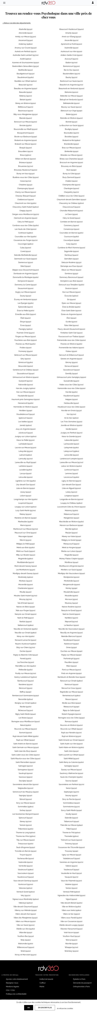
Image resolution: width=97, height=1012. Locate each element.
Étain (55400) (26, 318)
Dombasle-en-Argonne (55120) (26, 274)
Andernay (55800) (25, 44)
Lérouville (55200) (25, 477)
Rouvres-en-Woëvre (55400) (71, 725)
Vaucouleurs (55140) (26, 873)
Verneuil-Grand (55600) (26, 892)
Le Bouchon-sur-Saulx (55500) (71, 125)
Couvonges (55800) (25, 244)
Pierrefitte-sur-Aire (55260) (25, 666)
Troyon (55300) (26, 855)
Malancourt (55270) (71, 514)
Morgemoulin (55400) (71, 585)
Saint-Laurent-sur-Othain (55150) (71, 755)
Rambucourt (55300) (25, 681)
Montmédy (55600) (25, 577)
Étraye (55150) (25, 322)
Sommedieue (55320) (71, 803)
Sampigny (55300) (71, 766)
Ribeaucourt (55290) (71, 707)
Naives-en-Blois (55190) (25, 607)
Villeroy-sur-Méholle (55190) (26, 910)
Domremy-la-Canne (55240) (25, 285)
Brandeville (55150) (71, 144)
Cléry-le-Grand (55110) (71, 218)
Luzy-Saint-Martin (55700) (25, 510)
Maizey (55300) (25, 514)
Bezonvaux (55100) (25, 111)
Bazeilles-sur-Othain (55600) (25, 81)
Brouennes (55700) (25, 166)
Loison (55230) (25, 496)
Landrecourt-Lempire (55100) (71, 459)
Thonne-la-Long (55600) (25, 833)
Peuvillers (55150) (71, 662)
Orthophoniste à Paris (81, 987)
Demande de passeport (82, 983)
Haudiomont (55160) (71, 396)
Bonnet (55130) (71, 122)
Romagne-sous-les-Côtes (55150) (71, 718)
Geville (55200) (71, 429)
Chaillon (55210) (71, 181)
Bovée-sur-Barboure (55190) (25, 137)
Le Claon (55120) (71, 214)
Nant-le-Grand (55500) (71, 614)
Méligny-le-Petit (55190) (25, 544)
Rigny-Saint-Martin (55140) (25, 714)
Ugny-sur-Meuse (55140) (71, 855)
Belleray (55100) (25, 96)
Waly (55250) (26, 940)
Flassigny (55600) (25, 329)
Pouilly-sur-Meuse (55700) (25, 673)
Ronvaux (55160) (71, 721)
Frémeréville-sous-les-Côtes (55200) (71, 340)
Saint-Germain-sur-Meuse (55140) (25, 747)
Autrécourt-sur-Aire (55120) (71, 51)
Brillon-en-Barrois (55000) (25, 159)
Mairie (42, 987)
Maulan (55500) (71, 533)
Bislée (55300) (71, 114)
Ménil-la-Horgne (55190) (71, 548)
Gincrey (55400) (71, 362)
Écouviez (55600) (71, 296)
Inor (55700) (71, 414)
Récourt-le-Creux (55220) (71, 688)
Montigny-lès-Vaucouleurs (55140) (71, 573)
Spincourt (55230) (25, 818)
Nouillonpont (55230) (71, 640)
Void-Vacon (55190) (71, 933)
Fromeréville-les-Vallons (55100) (71, 348)
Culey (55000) (25, 248)
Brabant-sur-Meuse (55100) (25, 144)
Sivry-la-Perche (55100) (71, 799)
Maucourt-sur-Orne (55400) (25, 533)
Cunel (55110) (25, 251)
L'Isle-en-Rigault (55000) (71, 488)
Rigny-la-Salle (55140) (71, 710)
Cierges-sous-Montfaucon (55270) (25, 214)
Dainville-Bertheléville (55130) (25, 255)
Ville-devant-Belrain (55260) (71, 903)
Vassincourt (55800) (25, 870)
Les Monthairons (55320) (25, 570)
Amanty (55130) (71, 33)
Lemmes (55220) (71, 473)
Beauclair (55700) (25, 85)
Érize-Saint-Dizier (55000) (71, 311)
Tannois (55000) (25, 825)
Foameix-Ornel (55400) (25, 333)
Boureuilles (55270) (71, 133)
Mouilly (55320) (25, 592)
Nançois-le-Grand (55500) (71, 610)
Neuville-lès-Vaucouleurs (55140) (71, 629)
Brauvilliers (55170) (25, 151)
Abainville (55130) (25, 29)
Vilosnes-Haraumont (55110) (71, 929)
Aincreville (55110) (25, 33)
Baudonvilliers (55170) (71, 74)
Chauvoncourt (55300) (71, 207)
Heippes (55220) (71, 399)
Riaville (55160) (25, 707)
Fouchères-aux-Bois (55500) (25, 340)
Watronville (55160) (25, 944)
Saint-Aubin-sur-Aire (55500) (71, 744)
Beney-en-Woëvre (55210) (25, 103)
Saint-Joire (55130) (71, 751)
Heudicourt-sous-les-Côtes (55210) (71, 407)
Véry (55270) (25, 895)
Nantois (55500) (25, 622)
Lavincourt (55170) (71, 470)
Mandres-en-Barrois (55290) (25, 518)
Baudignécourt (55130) (25, 74)
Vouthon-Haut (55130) (71, 936)
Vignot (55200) (71, 899)
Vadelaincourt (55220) (71, 858)
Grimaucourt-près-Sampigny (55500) (71, 377)
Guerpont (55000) (25, 381)
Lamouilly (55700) (26, 459)
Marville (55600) (71, 529)
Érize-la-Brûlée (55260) (71, 307)
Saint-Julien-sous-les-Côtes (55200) (26, 755)
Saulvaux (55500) (25, 777)
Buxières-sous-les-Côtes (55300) (26, 177)
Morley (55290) (71, 588)
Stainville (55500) (71, 818)
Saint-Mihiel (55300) (71, 759)
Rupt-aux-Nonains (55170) (71, 733)
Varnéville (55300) (25, 866)
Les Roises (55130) (26, 718)
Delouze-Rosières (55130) (71, 262)
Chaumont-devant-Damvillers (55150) (71, 200)
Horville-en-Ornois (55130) (71, 411)
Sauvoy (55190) (71, 781)
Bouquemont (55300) (25, 133)
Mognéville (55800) (25, 559)
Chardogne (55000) (71, 188)
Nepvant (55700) (71, 622)
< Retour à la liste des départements (17, 23)
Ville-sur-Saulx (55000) (25, 925)
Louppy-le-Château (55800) (71, 503)
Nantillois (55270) (71, 618)
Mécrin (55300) (25, 540)
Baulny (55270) (71, 77)
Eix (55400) (71, 299)
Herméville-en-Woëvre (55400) (25, 407)
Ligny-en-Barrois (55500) (71, 481)
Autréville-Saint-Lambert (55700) (25, 55)
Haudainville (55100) (25, 396)
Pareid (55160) (25, 659)
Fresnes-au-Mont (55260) (25, 344)
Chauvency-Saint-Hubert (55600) (26, 207)
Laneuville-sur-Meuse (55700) (71, 462)
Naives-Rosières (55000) (71, 607)
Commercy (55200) (71, 225)
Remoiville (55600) (25, 699)
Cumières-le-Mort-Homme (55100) (71, 248)
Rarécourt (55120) (71, 684)
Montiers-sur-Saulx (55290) (71, 570)
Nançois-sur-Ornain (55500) (25, 614)
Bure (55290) (71, 170)
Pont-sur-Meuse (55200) (71, 670)
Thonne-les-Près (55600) (25, 836)
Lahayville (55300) (26, 451)
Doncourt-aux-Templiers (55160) (71, 285)
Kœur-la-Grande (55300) (71, 436)
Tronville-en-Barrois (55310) (25, 851)
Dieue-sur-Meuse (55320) (71, 270)
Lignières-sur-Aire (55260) (26, 481)
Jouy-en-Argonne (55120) (26, 429)
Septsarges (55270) (71, 792)
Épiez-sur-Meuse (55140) (71, 303)
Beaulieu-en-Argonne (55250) (25, 88)
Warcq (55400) (71, 940)
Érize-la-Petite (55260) (25, 311)
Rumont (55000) (25, 733)
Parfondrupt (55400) (71, 659)
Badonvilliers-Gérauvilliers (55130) (25, 66)
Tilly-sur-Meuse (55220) (25, 840)
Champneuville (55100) (71, 185)
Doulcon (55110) (71, 288)
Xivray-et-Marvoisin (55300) (25, 955)
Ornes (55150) (71, 647)
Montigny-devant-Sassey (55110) (25, 573)
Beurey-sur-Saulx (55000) (71, 107)
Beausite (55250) (25, 92)
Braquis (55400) (25, 148)
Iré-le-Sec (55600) (71, 418)
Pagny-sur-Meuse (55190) (71, 655)
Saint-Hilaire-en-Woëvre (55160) (71, 747)
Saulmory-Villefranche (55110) (71, 773)
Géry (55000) (26, 359)
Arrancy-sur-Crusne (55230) (25, 48)
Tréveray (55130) (71, 844)
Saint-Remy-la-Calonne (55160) (71, 762)
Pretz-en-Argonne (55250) (71, 673)
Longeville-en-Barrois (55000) (71, 499)
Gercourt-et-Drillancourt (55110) (71, 355)
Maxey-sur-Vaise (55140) (71, 536)
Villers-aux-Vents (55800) (71, 910)
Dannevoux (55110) (25, 262)
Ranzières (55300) (25, 684)
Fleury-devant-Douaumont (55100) (71, 329)
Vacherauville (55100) (25, 858)
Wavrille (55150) (71, 944)
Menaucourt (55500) (71, 544)
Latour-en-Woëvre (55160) (71, 466)
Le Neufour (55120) (71, 625)
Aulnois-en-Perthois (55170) (25, 51)
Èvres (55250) (25, 325)
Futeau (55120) (71, 351)
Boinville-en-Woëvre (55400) (71, 118)
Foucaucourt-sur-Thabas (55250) (71, 337)
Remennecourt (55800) (71, 696)
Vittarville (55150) (25, 933)
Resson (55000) (71, 699)
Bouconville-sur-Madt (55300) (25, 129)
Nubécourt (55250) (71, 644)
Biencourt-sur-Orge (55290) (71, 111)
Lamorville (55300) (71, 455)
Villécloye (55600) (26, 903)
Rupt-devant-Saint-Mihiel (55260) (25, 736)
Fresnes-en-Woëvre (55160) (71, 344)
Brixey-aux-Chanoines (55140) (71, 159)
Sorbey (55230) (25, 810)
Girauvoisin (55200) (25, 366)
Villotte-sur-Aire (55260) (25, 929)
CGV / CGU (10, 990)
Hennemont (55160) (25, 403)
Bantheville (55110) (25, 70)
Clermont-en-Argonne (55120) (25, 218)
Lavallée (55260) (25, 470)
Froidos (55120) (25, 348)
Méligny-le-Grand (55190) (71, 540)
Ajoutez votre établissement (17, 979)
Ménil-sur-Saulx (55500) (25, 551)
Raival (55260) (25, 725)
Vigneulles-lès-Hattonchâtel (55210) (71, 895)
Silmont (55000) (25, 799)
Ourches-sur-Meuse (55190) (71, 651)
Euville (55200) (71, 322)
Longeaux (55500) (71, 496)
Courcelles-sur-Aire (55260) (25, 237)
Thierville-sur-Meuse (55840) (71, 825)
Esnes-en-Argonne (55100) (71, 314)
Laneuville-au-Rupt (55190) (25, 462)
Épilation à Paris (79, 979)
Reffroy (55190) (25, 692)
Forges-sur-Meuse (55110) (25, 337)
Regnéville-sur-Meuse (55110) (71, 692)
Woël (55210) (26, 951)
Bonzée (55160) (26, 125)
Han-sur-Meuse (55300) (25, 392)
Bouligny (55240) (71, 129)
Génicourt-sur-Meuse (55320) (25, 355)
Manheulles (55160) (25, 522)
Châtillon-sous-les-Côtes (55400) (71, 196)
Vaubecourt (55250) (71, 870)
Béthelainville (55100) (71, 103)
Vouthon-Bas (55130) (25, 936)
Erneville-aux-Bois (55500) (25, 314)
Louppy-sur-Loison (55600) (25, 507)
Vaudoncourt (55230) (25, 877)
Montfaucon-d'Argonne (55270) (71, 566)
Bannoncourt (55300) (71, 66)
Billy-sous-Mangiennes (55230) (26, 114)
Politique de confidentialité (16, 994)
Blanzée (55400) (25, 118)
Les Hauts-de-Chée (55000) (25, 229)
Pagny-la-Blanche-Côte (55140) (25, 655)
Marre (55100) (25, 525)
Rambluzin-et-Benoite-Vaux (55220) (71, 677)
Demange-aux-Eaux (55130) (71, 266)
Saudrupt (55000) (25, 773)
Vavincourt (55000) (25, 884)
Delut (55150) (26, 266)
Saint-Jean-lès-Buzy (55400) (25, 751)
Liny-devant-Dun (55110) (25, 485)
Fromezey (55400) (26, 351)
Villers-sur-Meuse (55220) (26, 921)
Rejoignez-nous (12, 983)
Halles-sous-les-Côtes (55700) (71, 385)
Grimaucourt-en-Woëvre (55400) (25, 377)
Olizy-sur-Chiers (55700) (25, 647)
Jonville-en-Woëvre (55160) (71, 425)
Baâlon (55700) (71, 63)
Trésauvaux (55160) (25, 844)
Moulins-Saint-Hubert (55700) (25, 596)
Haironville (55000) (25, 385)
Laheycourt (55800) (71, 451)
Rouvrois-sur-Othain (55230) (71, 729)
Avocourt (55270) (71, 59)
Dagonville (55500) (71, 251)
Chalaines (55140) (25, 185)
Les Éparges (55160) (25, 303)
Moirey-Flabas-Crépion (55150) (71, 559)
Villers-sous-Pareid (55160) (71, 918)
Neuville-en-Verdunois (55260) (25, 629)
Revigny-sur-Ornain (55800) (25, 703)
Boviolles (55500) (71, 137)
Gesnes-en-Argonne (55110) (71, 359)
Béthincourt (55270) (25, 107)
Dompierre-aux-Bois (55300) (71, 281)
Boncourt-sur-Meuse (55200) (25, 122)
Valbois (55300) (71, 866)
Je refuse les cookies (65, 1008)
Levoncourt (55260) (71, 477)
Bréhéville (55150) (71, 151)
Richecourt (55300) (25, 710)
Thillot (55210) (71, 829)
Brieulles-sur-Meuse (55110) (71, 155)
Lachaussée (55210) (71, 444)
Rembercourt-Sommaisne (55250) (25, 696)
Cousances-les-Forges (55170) (25, 240)
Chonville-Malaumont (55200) (71, 211)
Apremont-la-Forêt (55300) (71, 44)
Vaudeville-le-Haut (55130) (71, 873)
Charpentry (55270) (71, 192)
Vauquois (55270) (71, 877)
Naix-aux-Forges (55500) (25, 610)
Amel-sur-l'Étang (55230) (71, 37)
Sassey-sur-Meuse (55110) (71, 770)
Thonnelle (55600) (71, 836)
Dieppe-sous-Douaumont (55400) (25, 270)
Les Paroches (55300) (25, 662)
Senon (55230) (71, 788)
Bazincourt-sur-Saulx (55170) (71, 81)
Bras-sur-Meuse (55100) (71, 148)
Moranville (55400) (25, 585)
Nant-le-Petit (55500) (25, 618)
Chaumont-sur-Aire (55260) (25, 203)
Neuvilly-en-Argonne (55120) (71, 633)
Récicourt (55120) (25, 688)
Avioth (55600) (25, 59)
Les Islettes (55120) (25, 422)
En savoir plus (45, 1008)
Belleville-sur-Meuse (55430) (71, 96)
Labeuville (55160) (71, 440)
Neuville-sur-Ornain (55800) (25, 633)
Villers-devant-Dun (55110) (25, 914)
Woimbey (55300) (71, 951)
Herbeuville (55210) (71, 403)
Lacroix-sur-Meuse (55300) (25, 448)
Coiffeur (43, 983)
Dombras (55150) (71, 274)
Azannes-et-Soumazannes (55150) (25, 63)
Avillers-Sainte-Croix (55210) (71, 55)
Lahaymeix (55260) (71, 448)
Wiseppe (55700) (71, 947)
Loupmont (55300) (25, 503)
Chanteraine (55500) (25, 588)
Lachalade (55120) (26, 444)
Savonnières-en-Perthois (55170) (71, 784)
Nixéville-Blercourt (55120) (71, 636)
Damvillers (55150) (71, 259)
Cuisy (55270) (71, 244)
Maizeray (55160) (71, 510)
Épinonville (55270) (25, 307)
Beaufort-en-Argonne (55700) (71, 85)
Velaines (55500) (71, 884)
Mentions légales (12, 987)
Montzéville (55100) (71, 581)
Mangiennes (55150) (71, 518)
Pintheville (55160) (25, 670)
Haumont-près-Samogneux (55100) (26, 399)
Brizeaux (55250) (25, 163)
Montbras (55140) (71, 562)
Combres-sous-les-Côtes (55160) (25, 225)
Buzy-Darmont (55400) (71, 177)
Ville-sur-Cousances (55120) (71, 921)
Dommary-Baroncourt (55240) (71, 277)
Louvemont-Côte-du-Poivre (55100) (71, 507)
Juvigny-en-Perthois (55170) (71, 433)
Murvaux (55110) (71, 599)
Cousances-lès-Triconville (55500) (71, 847)
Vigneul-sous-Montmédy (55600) (25, 899)
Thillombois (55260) (25, 829)
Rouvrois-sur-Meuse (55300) (25, 729)
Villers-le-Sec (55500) (71, 914)
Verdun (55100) (71, 888)
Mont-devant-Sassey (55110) (25, 566)
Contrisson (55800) (25, 233)
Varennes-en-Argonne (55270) (71, 862)
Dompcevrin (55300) (26, 281)
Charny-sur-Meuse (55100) (25, 192)
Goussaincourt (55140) (25, 374)
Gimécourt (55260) (25, 362)
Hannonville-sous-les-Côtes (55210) (71, 388)
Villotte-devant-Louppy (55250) (71, 925)
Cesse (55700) (25, 181)
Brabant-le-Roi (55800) (71, 140)
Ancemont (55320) (26, 40)
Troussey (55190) (71, 851)
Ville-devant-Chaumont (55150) (25, 907)
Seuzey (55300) (71, 796)
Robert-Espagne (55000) (71, 714)
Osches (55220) (25, 651)
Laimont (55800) (25, 455)
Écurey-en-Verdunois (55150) (25, 299)
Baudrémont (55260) (26, 77)
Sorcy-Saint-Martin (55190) (71, 810)
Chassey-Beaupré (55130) (26, 196)
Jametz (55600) (26, 425)
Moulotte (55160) (71, 596)
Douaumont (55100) (25, 288)
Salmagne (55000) (25, 766)
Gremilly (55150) (71, 374)
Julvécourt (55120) (25, 433)
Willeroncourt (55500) (25, 947)
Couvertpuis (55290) (71, 240)
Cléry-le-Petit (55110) (26, 222)
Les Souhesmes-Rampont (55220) (25, 814)
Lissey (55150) (25, 492)
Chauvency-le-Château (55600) (71, 203)
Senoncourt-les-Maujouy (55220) (26, 792)
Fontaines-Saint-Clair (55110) (71, 333)
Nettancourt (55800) (25, 625)
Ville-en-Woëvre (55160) (71, 907)
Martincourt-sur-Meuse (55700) (25, 529)
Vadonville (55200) (25, 862)
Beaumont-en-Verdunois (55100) (71, 88)
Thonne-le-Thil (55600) (71, 833)
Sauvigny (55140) (25, 781)
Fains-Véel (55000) (71, 325)
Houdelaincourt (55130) (26, 414)
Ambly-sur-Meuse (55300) (25, 37)
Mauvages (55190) (26, 536)
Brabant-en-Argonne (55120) (25, 140)
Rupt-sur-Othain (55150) (25, 740)
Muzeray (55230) (71, 603)
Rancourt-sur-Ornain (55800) (71, 681)
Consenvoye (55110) (71, 229)
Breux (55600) (25, 155)
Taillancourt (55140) (71, 821)
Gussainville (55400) (71, 381)
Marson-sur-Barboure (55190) (71, 525)
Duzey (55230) (25, 296)
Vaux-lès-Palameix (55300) (71, 881)
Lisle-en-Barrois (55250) (25, 488)
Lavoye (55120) (25, 473)
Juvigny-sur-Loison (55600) (25, 436)
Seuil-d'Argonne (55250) (25, 847)
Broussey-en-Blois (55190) (71, 166)
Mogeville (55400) (71, 555)
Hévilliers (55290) (25, 411)
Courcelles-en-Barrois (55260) (71, 233)
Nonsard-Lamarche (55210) (25, 640)
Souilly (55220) (71, 814)
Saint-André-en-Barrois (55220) (25, 744)
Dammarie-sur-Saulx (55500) (25, 259)
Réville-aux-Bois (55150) (71, 703)
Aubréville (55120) (71, 48)
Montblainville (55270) (25, 562)
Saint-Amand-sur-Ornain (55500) (71, 740)
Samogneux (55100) (25, 770)
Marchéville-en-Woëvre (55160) (71, 522)
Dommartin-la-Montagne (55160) (25, 277)
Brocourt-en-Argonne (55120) (71, 163)
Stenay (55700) (25, 821)
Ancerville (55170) (71, 40)
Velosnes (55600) (25, 888)
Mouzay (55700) (25, 599)
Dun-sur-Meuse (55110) (71, 292)
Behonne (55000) (71, 92)
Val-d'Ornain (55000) (26, 603)
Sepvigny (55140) (25, 796)
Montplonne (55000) (71, 577)
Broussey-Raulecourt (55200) (25, 170)
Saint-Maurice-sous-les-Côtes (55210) (25, 759)
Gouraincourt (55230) (71, 370)
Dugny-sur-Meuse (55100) (25, 292)
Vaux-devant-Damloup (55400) (25, 881)
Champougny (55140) (25, 188)
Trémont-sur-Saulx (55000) (71, 840)
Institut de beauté (46, 979)
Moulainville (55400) (71, 592)
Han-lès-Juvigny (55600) (25, 388)
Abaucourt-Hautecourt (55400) (71, 29)
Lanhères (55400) (25, 466)
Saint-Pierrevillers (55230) (25, 762)
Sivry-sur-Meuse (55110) (25, 803)
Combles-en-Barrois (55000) (71, 222)
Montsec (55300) (25, 581)
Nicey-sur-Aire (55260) (25, 636)
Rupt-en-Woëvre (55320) (71, 736)
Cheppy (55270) (25, 211)
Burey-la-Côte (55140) (71, 174)
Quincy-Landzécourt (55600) (25, 677)
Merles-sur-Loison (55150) (71, 551)
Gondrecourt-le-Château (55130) (25, 370)
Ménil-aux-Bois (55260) (26, 548)
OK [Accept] (28, 1008)
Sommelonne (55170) (71, 807)
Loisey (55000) (71, 492)
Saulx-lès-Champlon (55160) (71, 777)
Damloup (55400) (71, 255)
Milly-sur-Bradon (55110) (25, 555)
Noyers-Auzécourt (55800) (25, 644)
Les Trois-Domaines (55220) (71, 422)
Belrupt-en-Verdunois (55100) (71, 100)
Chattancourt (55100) (25, 200)
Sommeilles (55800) (25, 807)
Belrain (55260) (25, 100)
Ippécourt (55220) (25, 418)
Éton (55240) (71, 318)
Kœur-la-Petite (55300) (25, 440)
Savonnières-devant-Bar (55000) (25, 784)
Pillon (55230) (71, 666)
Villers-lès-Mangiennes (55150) (25, 918)
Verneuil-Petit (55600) (71, 892)
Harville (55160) (71, 392)
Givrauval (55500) (71, 366)
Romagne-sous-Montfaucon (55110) (26, 721)
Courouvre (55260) (71, 237)
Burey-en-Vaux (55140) (25, 174)
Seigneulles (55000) (25, 788)
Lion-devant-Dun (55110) (71, 485)
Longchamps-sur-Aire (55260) (25, 499)
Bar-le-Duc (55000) (71, 70)
